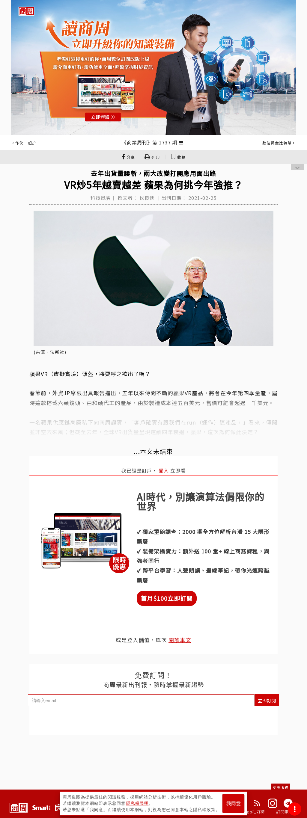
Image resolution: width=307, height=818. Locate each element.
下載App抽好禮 (250, 812)
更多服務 (280, 787)
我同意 (233, 803)
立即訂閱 (267, 700)
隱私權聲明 (137, 803)
